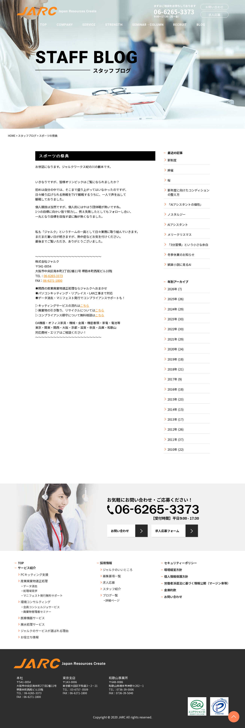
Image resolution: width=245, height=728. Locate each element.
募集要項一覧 (112, 576)
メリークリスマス (180, 234)
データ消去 (30, 586)
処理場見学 (30, 591)
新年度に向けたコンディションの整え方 (188, 192)
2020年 (172, 349)
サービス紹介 (27, 567)
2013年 (172, 419)
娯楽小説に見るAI (179, 264)
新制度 (172, 160)
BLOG (201, 24)
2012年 (172, 429)
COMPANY (65, 24)
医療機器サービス (33, 618)
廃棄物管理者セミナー (37, 612)
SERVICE (88, 24)
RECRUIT (180, 24)
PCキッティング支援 (34, 574)
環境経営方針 (173, 569)
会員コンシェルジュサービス (41, 607)
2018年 (172, 369)
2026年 (172, 289)
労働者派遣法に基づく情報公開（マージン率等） (197, 583)
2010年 (172, 449)
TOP (43, 24)
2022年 (172, 329)
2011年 (172, 439)
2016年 (172, 389)
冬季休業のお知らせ (181, 254)
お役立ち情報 (30, 637)
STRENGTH (113, 24)
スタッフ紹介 (112, 589)
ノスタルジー (177, 214)
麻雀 (171, 170)
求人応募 (214, 15)
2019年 (172, 359)
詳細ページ (112, 600)
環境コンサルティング (35, 601)
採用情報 (106, 563)
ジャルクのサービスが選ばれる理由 (44, 630)
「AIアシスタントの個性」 (185, 204)
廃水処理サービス (33, 624)
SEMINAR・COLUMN (148, 24)
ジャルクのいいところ (118, 569)
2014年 (172, 409)
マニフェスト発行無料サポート (43, 595)
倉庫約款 (170, 590)
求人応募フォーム (167, 530)
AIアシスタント (178, 224)
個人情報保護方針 (176, 576)
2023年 (172, 319)
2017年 (172, 379)
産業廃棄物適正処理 (34, 581)
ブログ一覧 (110, 595)
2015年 (172, 399)
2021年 (172, 339)
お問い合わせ (214, 7)
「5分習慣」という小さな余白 (188, 245)
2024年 (172, 309)
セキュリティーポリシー (180, 563)
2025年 (172, 299)
